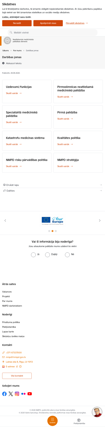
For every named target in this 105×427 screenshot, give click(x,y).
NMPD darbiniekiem (12, 305)
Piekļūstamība (9, 326)
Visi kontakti (17, 375)
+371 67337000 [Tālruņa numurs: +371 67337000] (14, 352)
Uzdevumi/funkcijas (19, 87)
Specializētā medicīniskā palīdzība (21, 114)
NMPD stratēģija (68, 160)
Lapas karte (8, 331)
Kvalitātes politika (68, 138)
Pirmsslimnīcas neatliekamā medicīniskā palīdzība (75, 88)
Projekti (6, 296)
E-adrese (10, 366)
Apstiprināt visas (48, 23)
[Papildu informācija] (20, 366)
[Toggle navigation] (52, 421)
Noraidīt (17, 23)
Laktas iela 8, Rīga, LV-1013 (19, 361)
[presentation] (52, 266)
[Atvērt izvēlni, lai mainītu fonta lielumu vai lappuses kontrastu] (79, 421)
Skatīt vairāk (12, 93)
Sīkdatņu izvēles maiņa (13, 336)
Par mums (7, 301)
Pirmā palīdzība (67, 112)
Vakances (7, 291)
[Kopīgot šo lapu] (52, 190)
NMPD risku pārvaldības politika (26, 160)
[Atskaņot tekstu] (14, 63)
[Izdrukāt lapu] (52, 185)
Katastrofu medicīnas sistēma (25, 138)
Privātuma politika (11, 322)
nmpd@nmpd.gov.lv (16, 357)
